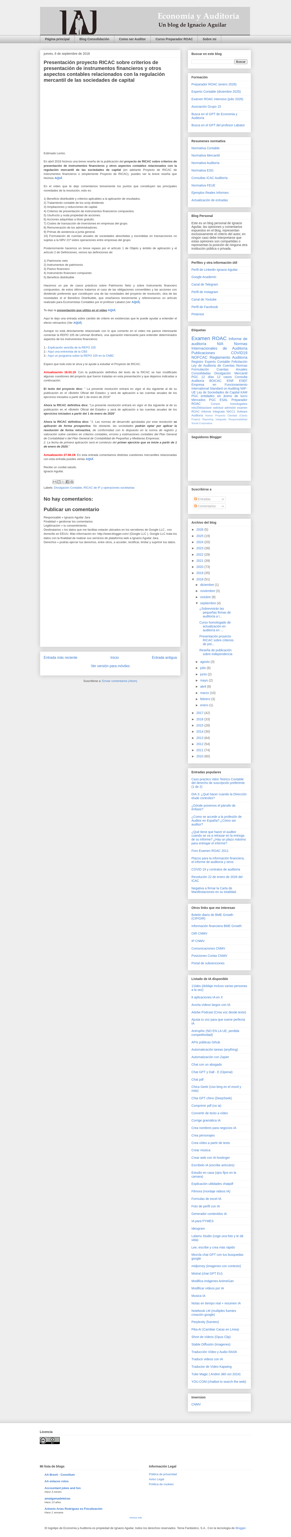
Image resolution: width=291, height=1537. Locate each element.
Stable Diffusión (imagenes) (211, 1344)
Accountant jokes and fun (63, 1488)
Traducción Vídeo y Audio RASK (214, 1352)
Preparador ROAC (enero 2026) (213, 84)
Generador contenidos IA (209, 1214)
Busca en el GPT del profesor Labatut (218, 125)
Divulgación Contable (68, 487)
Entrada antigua (164, 657)
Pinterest (197, 314)
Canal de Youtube (204, 299)
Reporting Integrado (214, 419)
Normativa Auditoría (205, 163)
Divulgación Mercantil (230, 373)
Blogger (241, 1528)
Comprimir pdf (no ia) (206, 1105)
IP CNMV (198, 941)
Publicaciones (203, 353)
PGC (194, 377)
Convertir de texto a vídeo (209, 1113)
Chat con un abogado (206, 1064)
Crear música (200, 1150)
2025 (200, 536)
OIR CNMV (199, 933)
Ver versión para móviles (110, 666)
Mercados (198, 400)
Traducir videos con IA (207, 1359)
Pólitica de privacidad (163, 1474)
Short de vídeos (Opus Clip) (211, 1337)
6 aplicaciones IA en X (207, 997)
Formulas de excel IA (206, 1199)
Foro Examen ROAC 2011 (209, 851)
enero (204, 705)
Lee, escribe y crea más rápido (213, 1247)
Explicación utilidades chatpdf (212, 1184)
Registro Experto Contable (210, 361)
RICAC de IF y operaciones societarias (109, 487)
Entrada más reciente (60, 657)
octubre (206, 597)
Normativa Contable (205, 148)
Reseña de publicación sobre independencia (215, 652)
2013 (200, 738)
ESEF (243, 381)
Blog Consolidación (94, 39)
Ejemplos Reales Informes (209, 192)
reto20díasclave (201, 407)
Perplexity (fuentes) (205, 1322)
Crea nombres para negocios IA (213, 1128)
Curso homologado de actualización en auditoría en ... (215, 626)
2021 (200, 560)
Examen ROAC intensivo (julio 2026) (217, 99)
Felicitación (239, 361)
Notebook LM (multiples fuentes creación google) (213, 1312)
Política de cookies (161, 1484)
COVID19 (239, 353)
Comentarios (205, 506)
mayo (204, 680)
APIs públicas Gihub (205, 1042)
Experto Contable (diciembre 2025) (216, 91)
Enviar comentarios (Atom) (119, 681)
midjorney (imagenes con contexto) (216, 1266)
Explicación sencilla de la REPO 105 (72, 347)
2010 (200, 756)
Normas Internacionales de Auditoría (219, 346)
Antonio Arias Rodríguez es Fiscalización (74, 1508)
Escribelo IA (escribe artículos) (212, 1165)
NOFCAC (199, 357)
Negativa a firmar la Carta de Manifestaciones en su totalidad (213, 890)
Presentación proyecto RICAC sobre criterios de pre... (216, 640)
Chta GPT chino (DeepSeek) (211, 1098)
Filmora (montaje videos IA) (210, 1191)
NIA (220, 344)
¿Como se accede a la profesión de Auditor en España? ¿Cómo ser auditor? (216, 820)
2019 (200, 573)
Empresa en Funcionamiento (219, 384)
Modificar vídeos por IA (207, 1288)
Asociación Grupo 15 (206, 106)
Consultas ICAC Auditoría (209, 178)
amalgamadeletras (57, 1498)
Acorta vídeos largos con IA (210, 1005)
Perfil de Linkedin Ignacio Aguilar (214, 269)
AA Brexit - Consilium (60, 1474)
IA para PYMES (202, 1221)
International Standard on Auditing (215, 388)
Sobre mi (209, 39)
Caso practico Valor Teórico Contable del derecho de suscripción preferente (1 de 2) (218, 783)
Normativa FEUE (203, 185)
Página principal (57, 39)
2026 (200, 529)
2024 (200, 542)
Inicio (114, 657)
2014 (200, 731)
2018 (200, 579)
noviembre (208, 591)
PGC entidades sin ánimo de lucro (219, 396)
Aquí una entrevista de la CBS (67, 351)
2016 (200, 719)
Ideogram (198, 1228)
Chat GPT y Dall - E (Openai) (212, 1072)
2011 (200, 750)
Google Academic (203, 277)
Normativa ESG (202, 170)
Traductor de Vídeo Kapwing (211, 1366)
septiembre (208, 603)
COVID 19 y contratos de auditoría (215, 869)
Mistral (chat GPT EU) (207, 1273)
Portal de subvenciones (208, 963)
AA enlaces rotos (57, 1481)
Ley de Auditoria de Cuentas (213, 365)
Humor (209, 415)
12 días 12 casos (216, 377)
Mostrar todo (136, 1517)
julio (203, 668)
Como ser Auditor (132, 39)
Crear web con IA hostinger (210, 1157)
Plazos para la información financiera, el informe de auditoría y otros (217, 860)
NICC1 (231, 411)
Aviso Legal (156, 1479)
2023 (200, 548)
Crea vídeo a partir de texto (210, 1143)
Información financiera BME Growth (216, 926)
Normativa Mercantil (205, 155)
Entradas (202, 499)
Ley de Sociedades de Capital (218, 392)
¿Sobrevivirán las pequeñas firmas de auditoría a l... (215, 612)
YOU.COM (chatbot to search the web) (218, 1381)
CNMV (196, 1404)
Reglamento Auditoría (228, 357)
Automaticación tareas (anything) (214, 1049)
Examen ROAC (209, 338)
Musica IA (198, 1296)
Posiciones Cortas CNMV (209, 956)
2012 (200, 744)
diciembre (207, 585)
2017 (200, 713)
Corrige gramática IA (206, 1120)
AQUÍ (58, 178)
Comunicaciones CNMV (208, 948)
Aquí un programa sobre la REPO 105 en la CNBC (81, 355)
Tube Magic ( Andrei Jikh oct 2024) (216, 1374)
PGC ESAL (218, 400)
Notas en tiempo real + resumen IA (216, 1303)
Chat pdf (197, 1079)
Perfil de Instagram (204, 292)
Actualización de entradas (209, 200)
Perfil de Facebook (204, 307)
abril (203, 686)
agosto (205, 662)
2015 (200, 725)
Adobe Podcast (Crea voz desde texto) (218, 1012)
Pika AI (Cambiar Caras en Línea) (215, 1329)
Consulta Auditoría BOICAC (219, 379)
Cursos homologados (229, 403)
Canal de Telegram (204, 284)
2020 (200, 567)
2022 (200, 554)
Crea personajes (203, 1135)
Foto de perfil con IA (205, 1206)
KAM (244, 392)
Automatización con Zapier (210, 1057)
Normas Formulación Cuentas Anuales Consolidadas (219, 369)
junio (204, 674)
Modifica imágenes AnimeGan (212, 1281)
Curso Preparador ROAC (174, 39)
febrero (205, 699)
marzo (205, 693)
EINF (230, 381)
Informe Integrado (213, 411)
